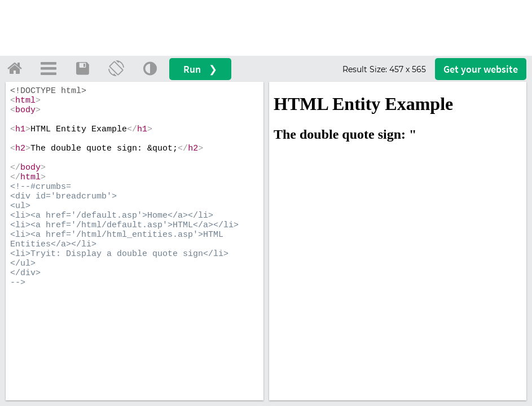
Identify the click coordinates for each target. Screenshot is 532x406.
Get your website (480, 69)
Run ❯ (200, 69)
